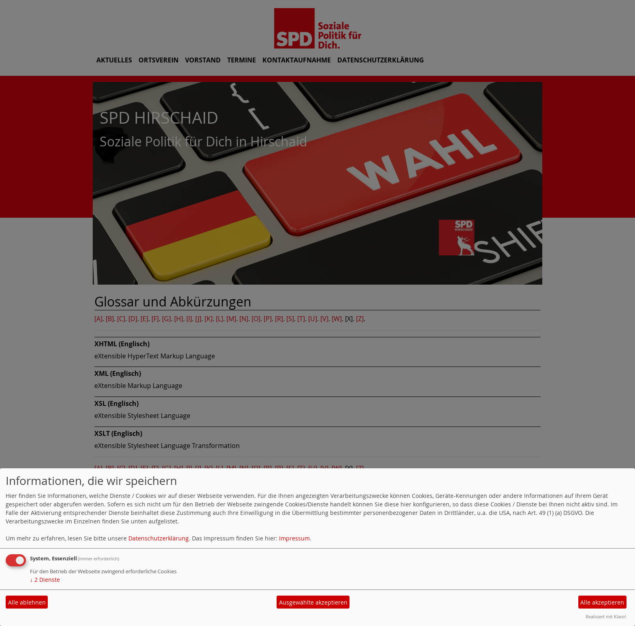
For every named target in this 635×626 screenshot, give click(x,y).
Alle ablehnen (27, 602)
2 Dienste (45, 579)
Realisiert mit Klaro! (606, 616)
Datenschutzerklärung (158, 538)
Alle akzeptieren (602, 602)
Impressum (294, 538)
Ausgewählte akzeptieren (313, 602)
